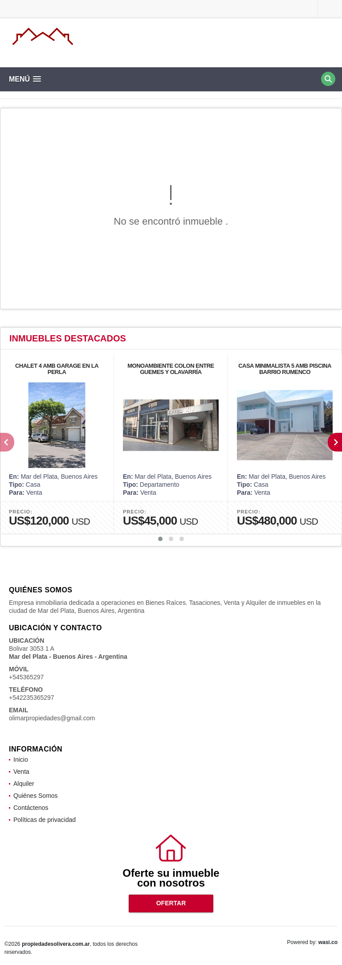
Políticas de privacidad (44, 819)
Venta (21, 771)
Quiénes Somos (35, 795)
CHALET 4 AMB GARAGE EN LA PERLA (56, 368)
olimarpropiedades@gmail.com (52, 718)
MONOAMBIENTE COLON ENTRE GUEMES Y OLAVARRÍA (170, 368)
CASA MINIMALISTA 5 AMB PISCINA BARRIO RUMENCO (284, 368)
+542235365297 (31, 697)
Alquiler (23, 783)
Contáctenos (31, 807)
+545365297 (26, 677)
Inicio (20, 759)
